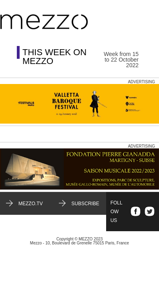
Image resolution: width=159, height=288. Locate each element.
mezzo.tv (30, 203)
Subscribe (85, 203)
